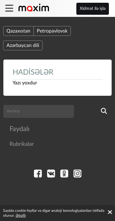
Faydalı (19, 129)
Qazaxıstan (18, 31)
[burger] (9, 8)
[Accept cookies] (110, 212)
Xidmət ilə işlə (92, 8)
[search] (104, 111)
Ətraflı (21, 215)
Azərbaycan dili (22, 45)
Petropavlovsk (52, 31)
